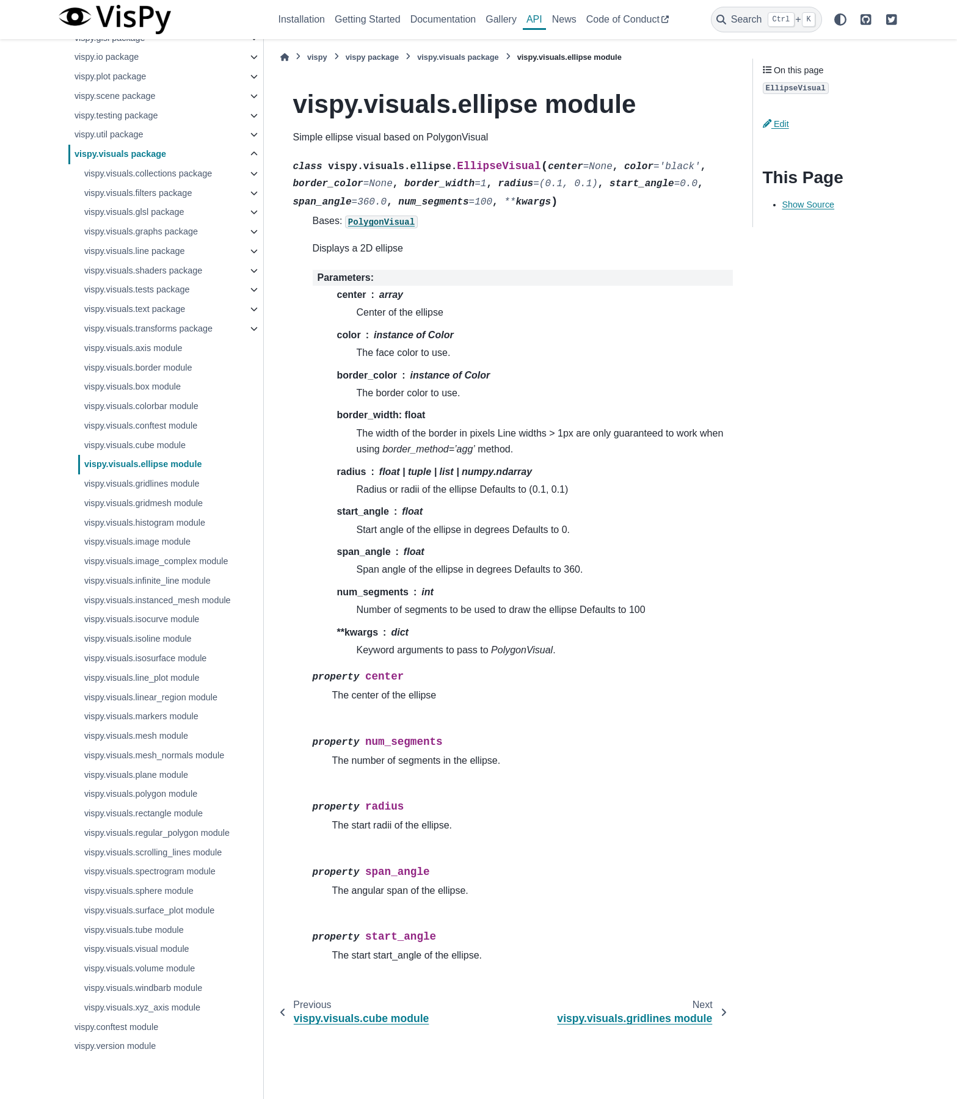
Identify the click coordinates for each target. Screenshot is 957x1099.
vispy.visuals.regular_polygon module (157, 833)
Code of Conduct (623, 19)
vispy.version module (115, 1046)
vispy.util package (109, 134)
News (564, 19)
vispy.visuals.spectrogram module (150, 871)
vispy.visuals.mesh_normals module (154, 755)
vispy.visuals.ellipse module (143, 464)
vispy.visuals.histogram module (144, 523)
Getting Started (368, 19)
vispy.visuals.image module (137, 541)
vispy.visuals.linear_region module (150, 697)
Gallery (501, 19)
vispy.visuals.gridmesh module (143, 503)
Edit (776, 124)
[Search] (766, 19)
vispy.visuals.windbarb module (143, 988)
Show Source (808, 204)
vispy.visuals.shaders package (143, 270)
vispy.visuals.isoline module (138, 639)
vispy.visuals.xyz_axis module (142, 1007)
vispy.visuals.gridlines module (142, 483)
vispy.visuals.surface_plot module (149, 910)
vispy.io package (107, 57)
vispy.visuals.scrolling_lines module (153, 852)
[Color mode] (840, 19)
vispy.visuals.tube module (134, 930)
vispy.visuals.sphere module (139, 891)
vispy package (372, 57)
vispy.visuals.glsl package (134, 212)
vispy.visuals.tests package (137, 289)
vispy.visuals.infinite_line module (147, 581)
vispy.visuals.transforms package (148, 328)
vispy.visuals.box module (132, 386)
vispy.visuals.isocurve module (141, 619)
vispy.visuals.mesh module (136, 736)
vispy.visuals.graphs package (141, 231)
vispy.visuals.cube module (135, 445)
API (534, 19)
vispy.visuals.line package (134, 251)
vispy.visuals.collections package (148, 173)
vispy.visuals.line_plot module (142, 678)
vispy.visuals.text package (134, 309)
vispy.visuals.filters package (138, 193)
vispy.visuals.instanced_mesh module (157, 600)
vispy (317, 57)
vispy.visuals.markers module (141, 716)
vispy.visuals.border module (138, 367)
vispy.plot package (110, 76)
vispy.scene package (115, 96)
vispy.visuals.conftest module (140, 425)
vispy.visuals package (120, 154)
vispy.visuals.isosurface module (145, 658)
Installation (302, 19)
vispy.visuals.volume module (139, 968)
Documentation (443, 19)
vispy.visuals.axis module (133, 348)
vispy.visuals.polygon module (140, 794)
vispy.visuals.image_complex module (156, 561)
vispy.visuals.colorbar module (141, 406)
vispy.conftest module (116, 1027)
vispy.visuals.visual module (136, 949)
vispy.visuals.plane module (136, 775)
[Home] (284, 57)
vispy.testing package (116, 115)
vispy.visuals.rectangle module (143, 813)
